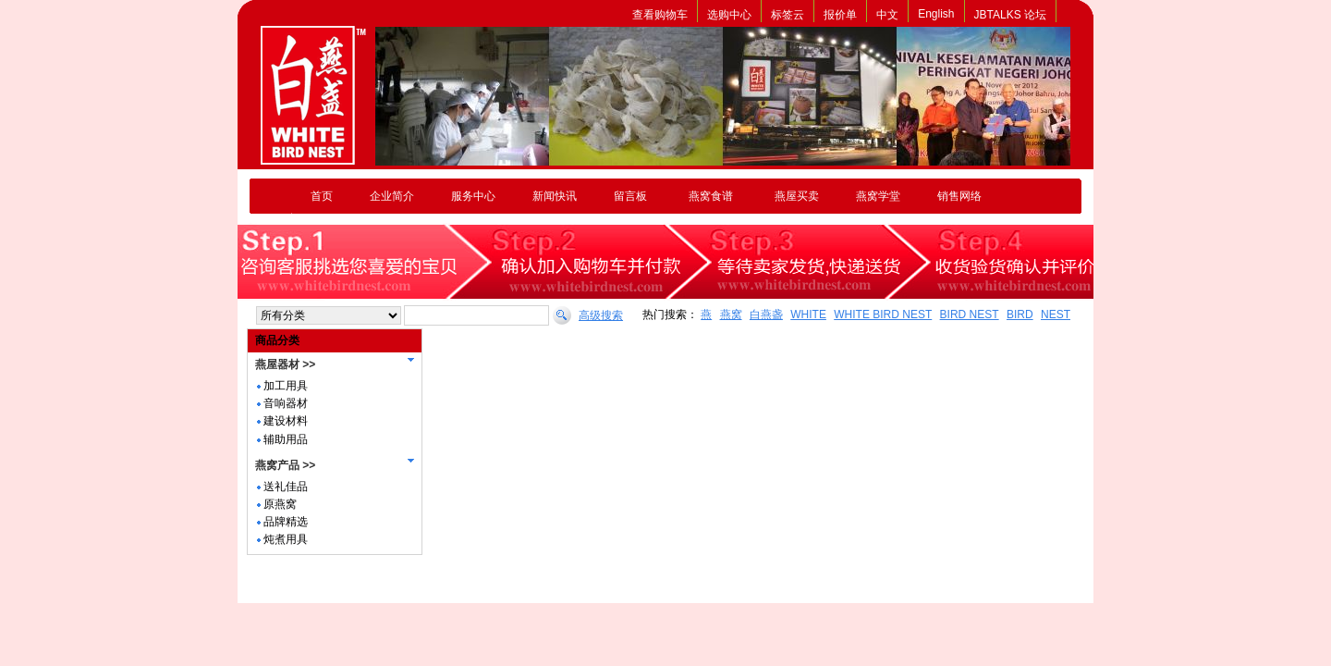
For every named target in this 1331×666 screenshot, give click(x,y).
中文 (887, 14)
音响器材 (285, 403)
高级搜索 (601, 315)
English (936, 13)
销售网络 (959, 196)
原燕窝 (280, 504)
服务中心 (473, 196)
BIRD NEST (969, 314)
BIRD (1020, 314)
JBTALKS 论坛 (1010, 14)
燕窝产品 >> (285, 465)
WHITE (808, 314)
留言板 (630, 196)
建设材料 (285, 420)
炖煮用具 (285, 539)
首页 (322, 196)
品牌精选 (285, 521)
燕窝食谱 (711, 196)
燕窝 (731, 314)
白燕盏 (766, 314)
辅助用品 (285, 439)
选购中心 (729, 14)
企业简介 (392, 196)
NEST (1055, 314)
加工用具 (285, 385)
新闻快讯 (554, 196)
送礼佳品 (285, 486)
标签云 (787, 14)
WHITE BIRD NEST (883, 314)
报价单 (840, 14)
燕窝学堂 (878, 196)
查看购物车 (660, 14)
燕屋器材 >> (285, 364)
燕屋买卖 (797, 196)
